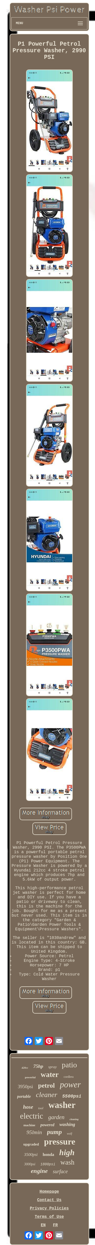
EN (43, 1225)
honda (48, 1154)
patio (69, 1065)
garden (56, 1117)
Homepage (49, 1191)
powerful (30, 1077)
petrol (46, 1085)
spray (52, 1067)
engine (39, 1171)
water (50, 1074)
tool (40, 1108)
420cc (25, 1067)
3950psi (25, 1086)
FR (55, 1225)
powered (47, 1125)
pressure (59, 1141)
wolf (69, 1133)
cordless (68, 1077)
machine (29, 1125)
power (70, 1084)
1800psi (48, 1164)
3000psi (29, 1164)
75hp (38, 1066)
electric (31, 1116)
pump (54, 1132)
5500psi (72, 1096)
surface (60, 1171)
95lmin (34, 1132)
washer (61, 1105)
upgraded (31, 1144)
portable (24, 1096)
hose (28, 1107)
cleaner (46, 1095)
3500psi (31, 1154)
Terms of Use (49, 1217)
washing (67, 1124)
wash (67, 1162)
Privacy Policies (49, 1208)
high (66, 1152)
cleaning (74, 1119)
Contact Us (49, 1200)
